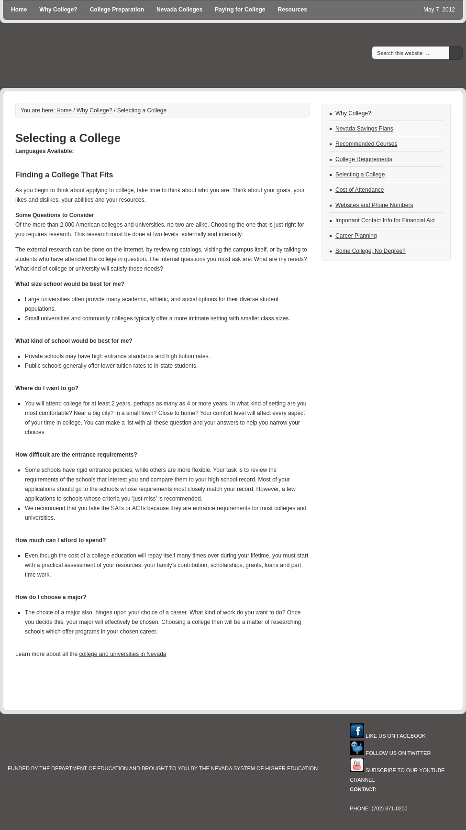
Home (19, 9)
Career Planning (356, 235)
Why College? (58, 9)
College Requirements (363, 159)
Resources (292, 9)
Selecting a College (360, 174)
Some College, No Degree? (370, 251)
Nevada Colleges (179, 9)
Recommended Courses (366, 144)
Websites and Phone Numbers (374, 205)
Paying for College (240, 9)
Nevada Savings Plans (364, 128)
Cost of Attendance (359, 189)
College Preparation (117, 9)
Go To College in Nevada (185, 56)
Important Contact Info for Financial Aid (384, 220)
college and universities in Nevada (122, 654)
